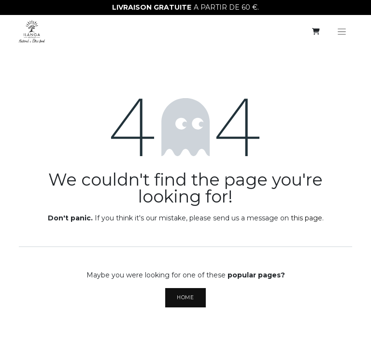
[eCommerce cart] (316, 31)
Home (185, 297)
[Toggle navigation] (341, 31)
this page (306, 218)
